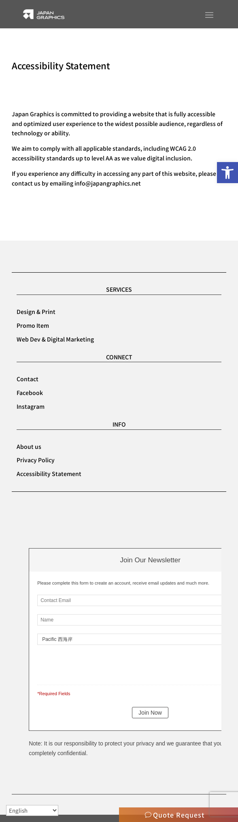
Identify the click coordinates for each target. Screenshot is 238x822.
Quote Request (178, 815)
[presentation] (92, 663)
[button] (227, 172)
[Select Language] (32, 810)
